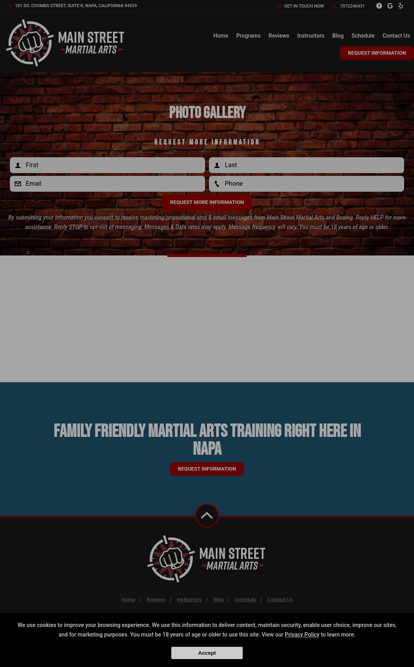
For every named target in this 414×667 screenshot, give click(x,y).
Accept (207, 653)
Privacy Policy (302, 634)
